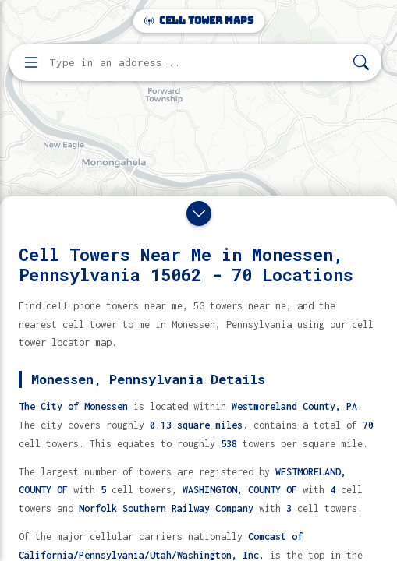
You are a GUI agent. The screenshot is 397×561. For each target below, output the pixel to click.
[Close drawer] (198, 213)
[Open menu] (31, 62)
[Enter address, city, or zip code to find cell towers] (197, 63)
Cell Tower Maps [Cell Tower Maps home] (198, 21)
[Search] (361, 62)
